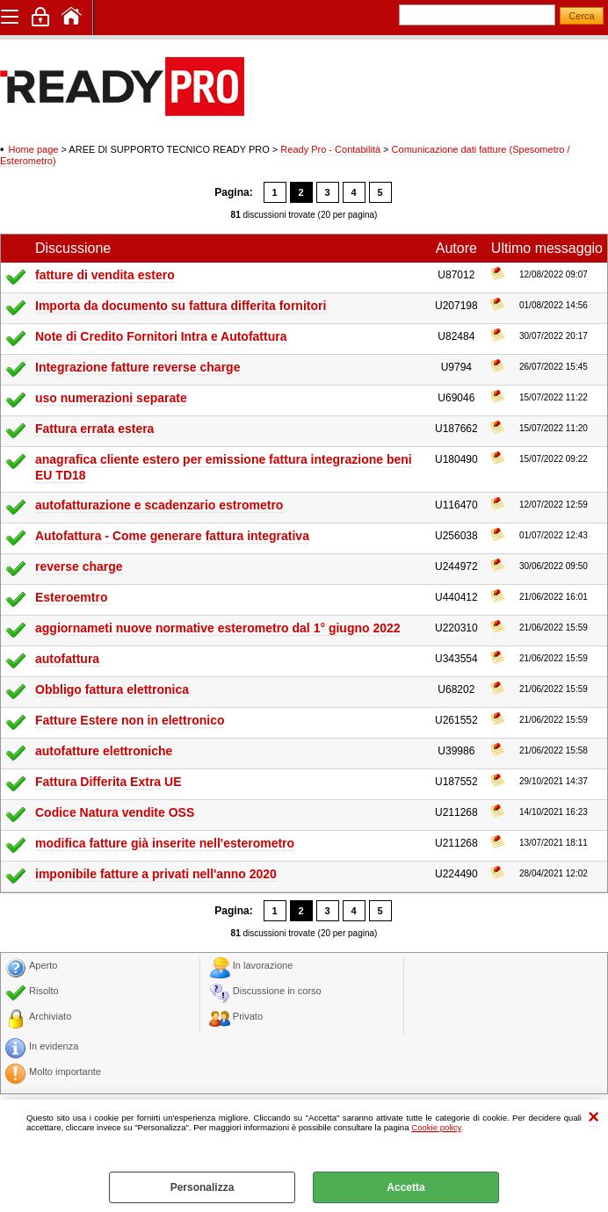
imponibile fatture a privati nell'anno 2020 (156, 874)
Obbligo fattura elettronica (112, 689)
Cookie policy (435, 1127)
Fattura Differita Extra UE (108, 782)
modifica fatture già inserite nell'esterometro (164, 843)
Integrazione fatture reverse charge (137, 367)
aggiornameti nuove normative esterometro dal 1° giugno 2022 (218, 628)
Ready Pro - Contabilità (330, 149)
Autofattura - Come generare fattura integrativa (172, 536)
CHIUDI (593, 1117)
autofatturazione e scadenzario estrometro (159, 505)
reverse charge (79, 566)
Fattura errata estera (94, 429)
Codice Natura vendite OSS (114, 812)
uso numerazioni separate (111, 398)
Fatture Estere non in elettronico (129, 720)
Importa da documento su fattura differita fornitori (180, 306)
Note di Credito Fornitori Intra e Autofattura (160, 336)
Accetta (405, 1187)
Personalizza (202, 1187)
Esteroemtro (71, 597)
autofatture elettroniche (103, 751)
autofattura (67, 659)
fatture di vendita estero (105, 275)
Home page (34, 149)
